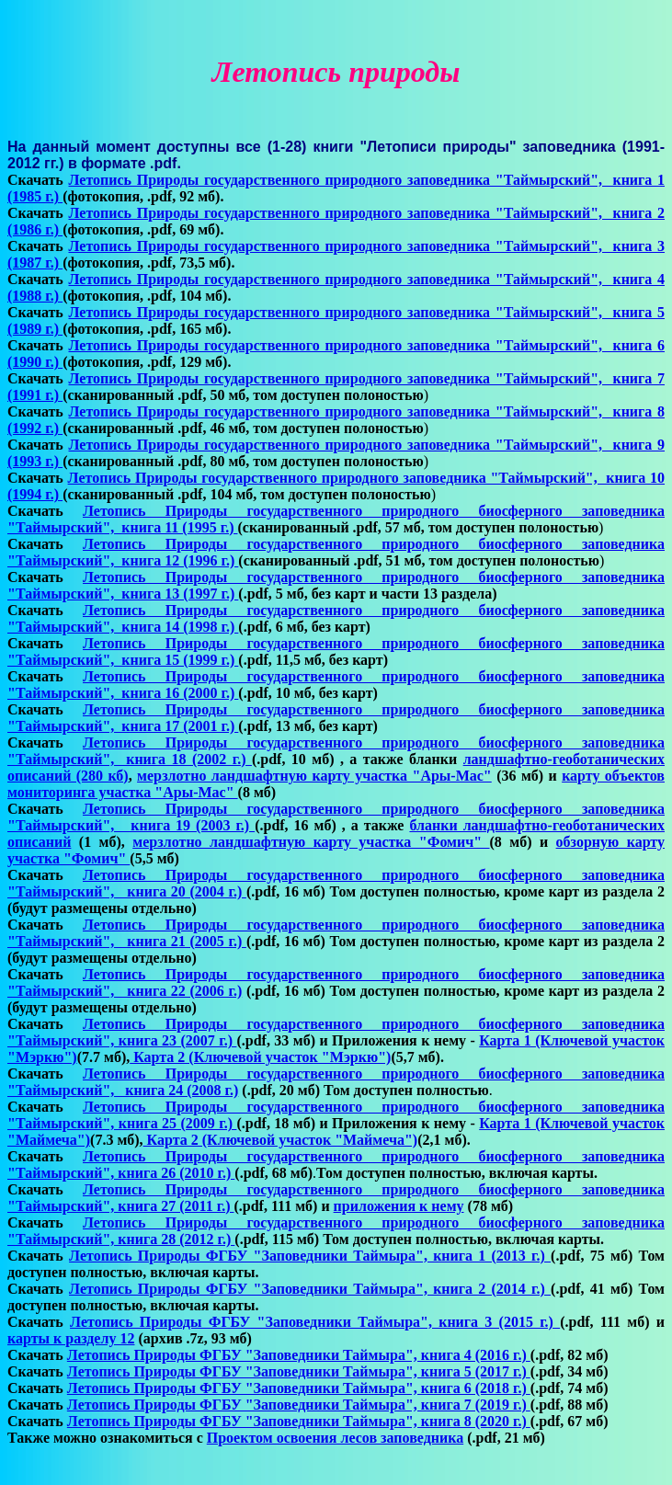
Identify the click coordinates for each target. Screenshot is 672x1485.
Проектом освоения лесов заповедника (335, 1437)
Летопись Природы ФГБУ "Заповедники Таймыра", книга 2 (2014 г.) (310, 1289)
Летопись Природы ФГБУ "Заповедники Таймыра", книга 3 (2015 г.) (315, 1322)
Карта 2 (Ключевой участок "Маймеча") (280, 1140)
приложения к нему (399, 1206)
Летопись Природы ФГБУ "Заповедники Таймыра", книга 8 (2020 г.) (298, 1421)
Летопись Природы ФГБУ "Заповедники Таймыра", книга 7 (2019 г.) (298, 1404)
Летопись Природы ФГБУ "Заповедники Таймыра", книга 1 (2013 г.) (310, 1255)
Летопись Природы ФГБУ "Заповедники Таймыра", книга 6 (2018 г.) (298, 1388)
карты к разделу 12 (70, 1338)
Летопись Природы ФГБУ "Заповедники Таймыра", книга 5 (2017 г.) (298, 1371)
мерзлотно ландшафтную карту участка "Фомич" (310, 842)
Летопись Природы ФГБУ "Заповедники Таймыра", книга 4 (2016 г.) (298, 1355)
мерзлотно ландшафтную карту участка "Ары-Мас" (314, 775)
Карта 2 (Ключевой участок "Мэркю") (260, 1057)
